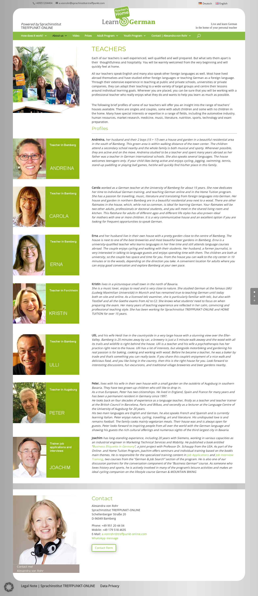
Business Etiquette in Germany (113, 446)
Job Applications (198, 455)
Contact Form (104, 548)
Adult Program (105, 35)
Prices (88, 35)
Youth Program (133, 35)
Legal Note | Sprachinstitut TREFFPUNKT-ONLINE (58, 586)
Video (76, 35)
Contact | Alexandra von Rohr (169, 35)
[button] (9, 587)
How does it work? (32, 35)
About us (57, 35)
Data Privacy (109, 586)
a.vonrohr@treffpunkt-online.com (124, 534)
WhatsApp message (105, 538)
